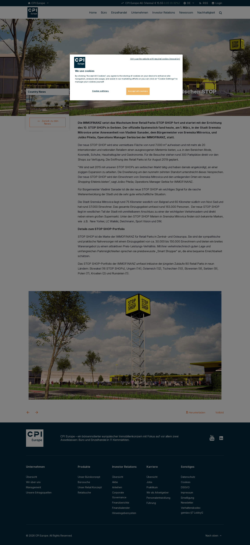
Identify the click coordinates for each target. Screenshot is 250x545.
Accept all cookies (138, 91)
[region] (126, 77)
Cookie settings (100, 91)
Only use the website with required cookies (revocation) (155, 59)
